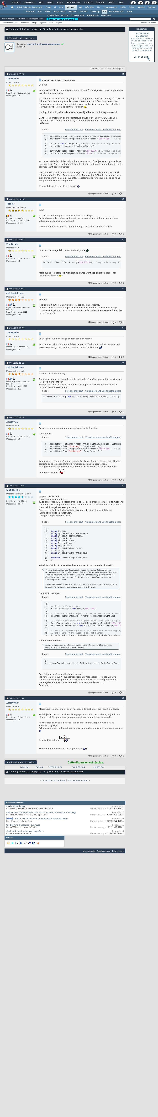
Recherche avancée (148, 23)
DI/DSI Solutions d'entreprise (29, 7)
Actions (24, 23)
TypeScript (95, 12)
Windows (72, 12)
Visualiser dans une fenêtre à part (103, 129)
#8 (123, 485)
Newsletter (73, 2)
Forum (12, 29)
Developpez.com (104, 851)
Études (99, 2)
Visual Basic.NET (116, 12)
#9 (123, 698)
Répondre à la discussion (20, 38)
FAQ (41, 2)
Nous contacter (89, 851)
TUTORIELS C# (77, 15)
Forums (15, 2)
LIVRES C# (106, 15)
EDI (98, 7)
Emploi (88, 2)
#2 (123, 199)
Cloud (48, 7)
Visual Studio (59, 12)
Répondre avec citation (98, 194)
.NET (40, 12)
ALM (61, 7)
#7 (123, 417)
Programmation (110, 7)
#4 (123, 288)
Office (131, 7)
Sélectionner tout (74, 129)
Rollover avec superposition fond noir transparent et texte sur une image (41, 812)
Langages (34, 29)
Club (120, 2)
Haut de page (118, 851)
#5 (123, 328)
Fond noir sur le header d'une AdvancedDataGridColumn (40, 819)
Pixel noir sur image (15, 806)
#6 (123, 362)
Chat (60, 2)
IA (55, 7)
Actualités (24, 767)
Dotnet (22, 29)
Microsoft (71, 7)
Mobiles (141, 7)
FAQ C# (64, 15)
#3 (123, 239)
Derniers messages (9, 23)
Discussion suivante (77, 780)
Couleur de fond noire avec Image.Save (25, 831)
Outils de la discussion (99, 69)
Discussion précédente (53, 780)
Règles (59, 23)
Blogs (49, 2)
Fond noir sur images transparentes (43, 44)
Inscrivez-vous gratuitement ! (62, 19)
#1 (123, 74)
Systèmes (152, 7)
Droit (110, 2)
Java (80, 7)
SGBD (123, 7)
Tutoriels (29, 2)
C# (104, 12)
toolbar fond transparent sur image (23, 825)
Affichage (117, 69)
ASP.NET (83, 12)
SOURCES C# (93, 15)
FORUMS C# (53, 15)
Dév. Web (89, 7)
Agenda (43, 23)
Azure (129, 12)
